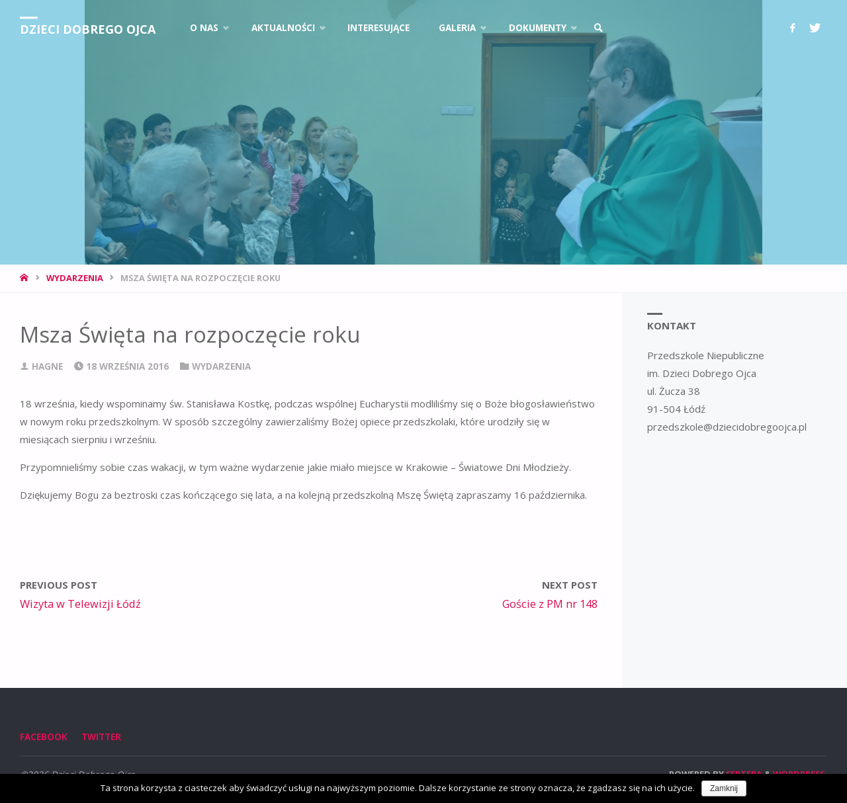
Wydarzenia (74, 278)
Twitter (101, 737)
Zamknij (724, 788)
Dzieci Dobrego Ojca (88, 29)
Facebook (43, 737)
